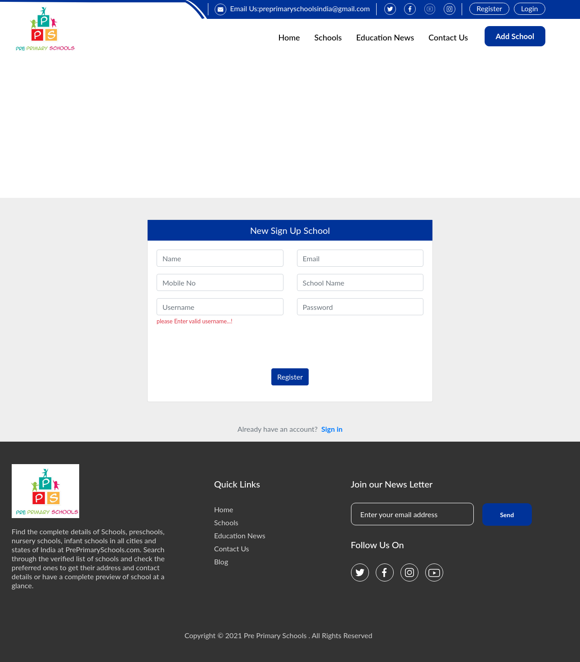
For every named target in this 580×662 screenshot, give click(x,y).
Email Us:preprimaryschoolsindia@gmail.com (292, 8)
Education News (385, 37)
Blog (221, 561)
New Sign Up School (290, 230)
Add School (514, 36)
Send (507, 515)
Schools (328, 37)
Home (289, 37)
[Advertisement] (290, 130)
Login (529, 8)
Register (489, 8)
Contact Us (448, 37)
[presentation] (218, 343)
